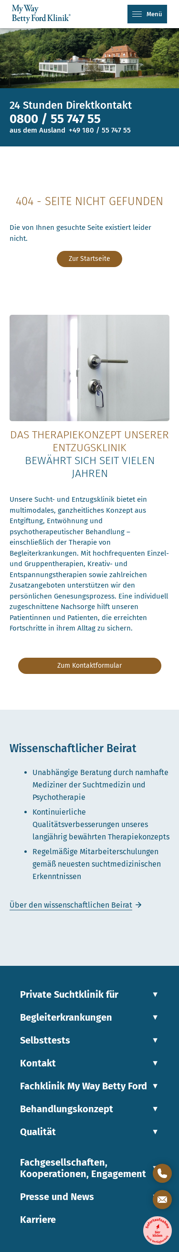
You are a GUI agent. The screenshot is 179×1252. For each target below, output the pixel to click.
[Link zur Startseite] (44, 14)
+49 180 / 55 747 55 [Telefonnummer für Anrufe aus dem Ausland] (100, 130)
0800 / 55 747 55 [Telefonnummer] (55, 119)
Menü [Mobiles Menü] (147, 14)
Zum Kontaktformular (89, 666)
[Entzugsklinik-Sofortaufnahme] (157, 1230)
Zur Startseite (89, 259)
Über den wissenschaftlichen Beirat (71, 905)
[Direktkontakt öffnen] (162, 1173)
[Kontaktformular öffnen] (162, 1199)
